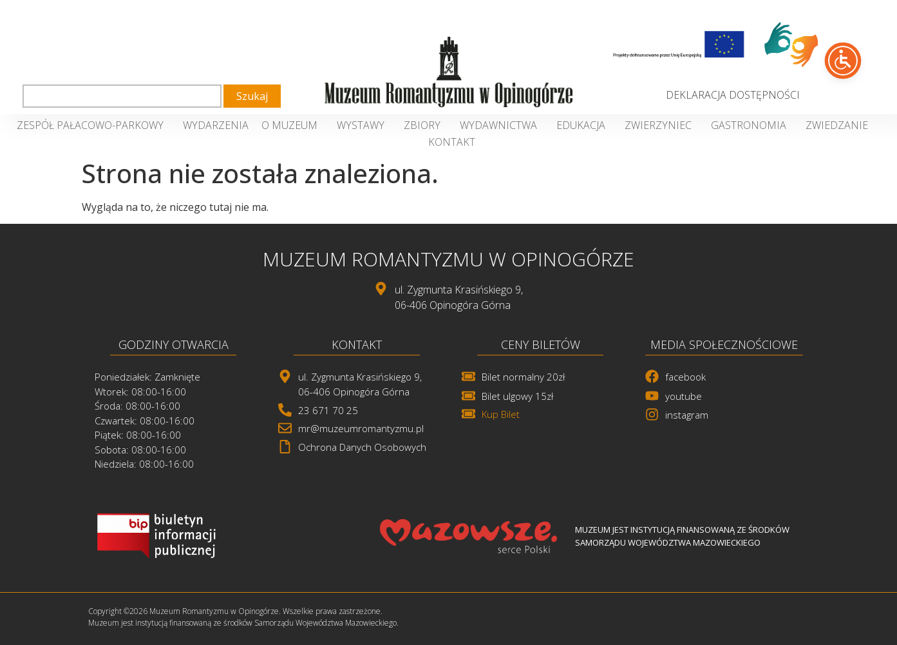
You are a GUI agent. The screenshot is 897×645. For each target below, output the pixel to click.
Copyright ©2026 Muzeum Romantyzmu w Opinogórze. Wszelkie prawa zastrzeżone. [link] (235, 611)
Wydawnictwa (501, 125)
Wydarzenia (216, 125)
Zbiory (425, 125)
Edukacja (584, 125)
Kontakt (451, 142)
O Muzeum (292, 125)
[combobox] (122, 96)
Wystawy (364, 125)
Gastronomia (752, 125)
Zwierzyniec (661, 125)
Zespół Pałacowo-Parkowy (93, 125)
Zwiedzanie (840, 125)
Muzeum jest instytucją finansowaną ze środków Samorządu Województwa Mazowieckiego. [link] (243, 622)
